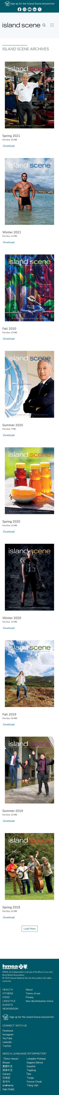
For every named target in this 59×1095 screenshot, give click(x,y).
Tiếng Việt (32, 1085)
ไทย (29, 1074)
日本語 (6, 1078)
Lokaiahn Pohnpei (36, 1058)
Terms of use (33, 993)
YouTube (7, 1038)
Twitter (7, 1046)
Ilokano (7, 1074)
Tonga (30, 1078)
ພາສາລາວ (8, 1085)
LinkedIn (7, 1042)
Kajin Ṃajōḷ (8, 1089)
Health (8, 989)
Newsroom (10, 1008)
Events (8, 1005)
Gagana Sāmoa (35, 1062)
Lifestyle (9, 1001)
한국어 (6, 1081)
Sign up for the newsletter (32, 1017)
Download (8, 146)
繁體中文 (8, 1066)
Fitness (8, 993)
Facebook (8, 1030)
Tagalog (31, 1070)
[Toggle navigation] (52, 25)
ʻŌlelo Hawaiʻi (11, 1058)
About (29, 989)
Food (6, 997)
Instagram (8, 1034)
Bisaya (6, 1062)
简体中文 (8, 1070)
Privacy (30, 997)
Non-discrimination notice (39, 1001)
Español (31, 1066)
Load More (30, 928)
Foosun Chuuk (34, 1081)
